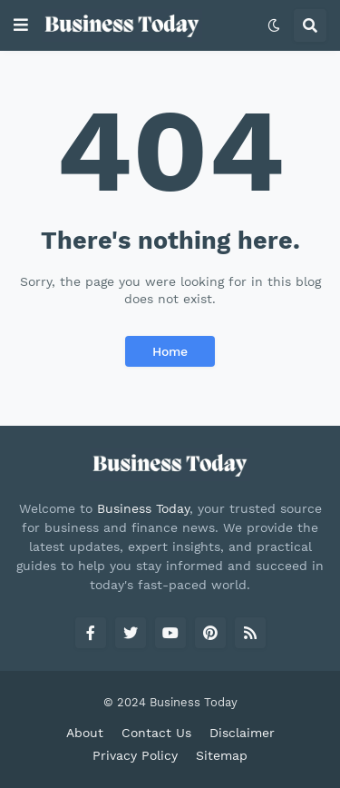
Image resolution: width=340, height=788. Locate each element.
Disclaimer (242, 732)
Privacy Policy (135, 755)
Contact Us (156, 732)
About (84, 732)
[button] (21, 25)
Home (170, 351)
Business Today (143, 508)
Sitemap (222, 755)
